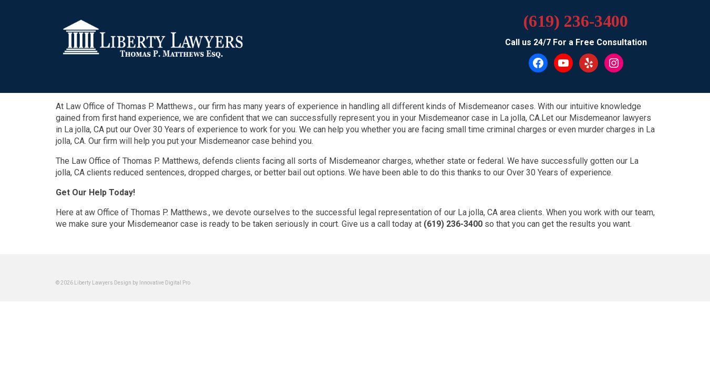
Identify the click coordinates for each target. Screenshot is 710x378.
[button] (355, 122)
